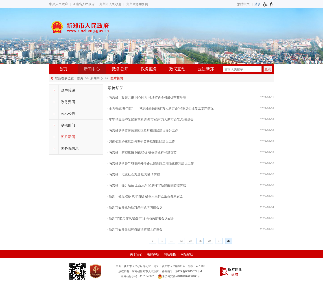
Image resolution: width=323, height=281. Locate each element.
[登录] (257, 4)
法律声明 (153, 254)
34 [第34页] (190, 240)
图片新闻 (116, 78)
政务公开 (120, 69)
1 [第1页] (162, 240)
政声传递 (68, 90)
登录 (257, 4)
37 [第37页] (219, 240)
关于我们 (136, 254)
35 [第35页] (200, 240)
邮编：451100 (196, 266)
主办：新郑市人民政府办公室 (133, 266)
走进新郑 (206, 69)
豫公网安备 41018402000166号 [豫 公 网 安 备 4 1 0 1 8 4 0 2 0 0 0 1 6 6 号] (179, 276)
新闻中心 (92, 69)
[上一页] (152, 241)
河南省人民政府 (84, 4)
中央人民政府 (58, 4)
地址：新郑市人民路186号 (169, 266)
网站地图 (170, 254)
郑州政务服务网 (137, 4)
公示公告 (68, 113)
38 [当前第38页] (228, 240)
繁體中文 (243, 4)
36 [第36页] (209, 240)
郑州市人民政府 (110, 4)
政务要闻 (68, 102)
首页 (63, 69)
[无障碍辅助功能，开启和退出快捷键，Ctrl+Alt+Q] (268, 4)
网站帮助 (187, 254)
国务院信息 (70, 148)
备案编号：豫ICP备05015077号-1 (182, 271)
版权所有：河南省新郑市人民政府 (138, 271)
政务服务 (149, 69)
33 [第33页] (181, 240)
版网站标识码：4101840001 (138, 276)
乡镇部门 (68, 125)
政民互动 (177, 69)
